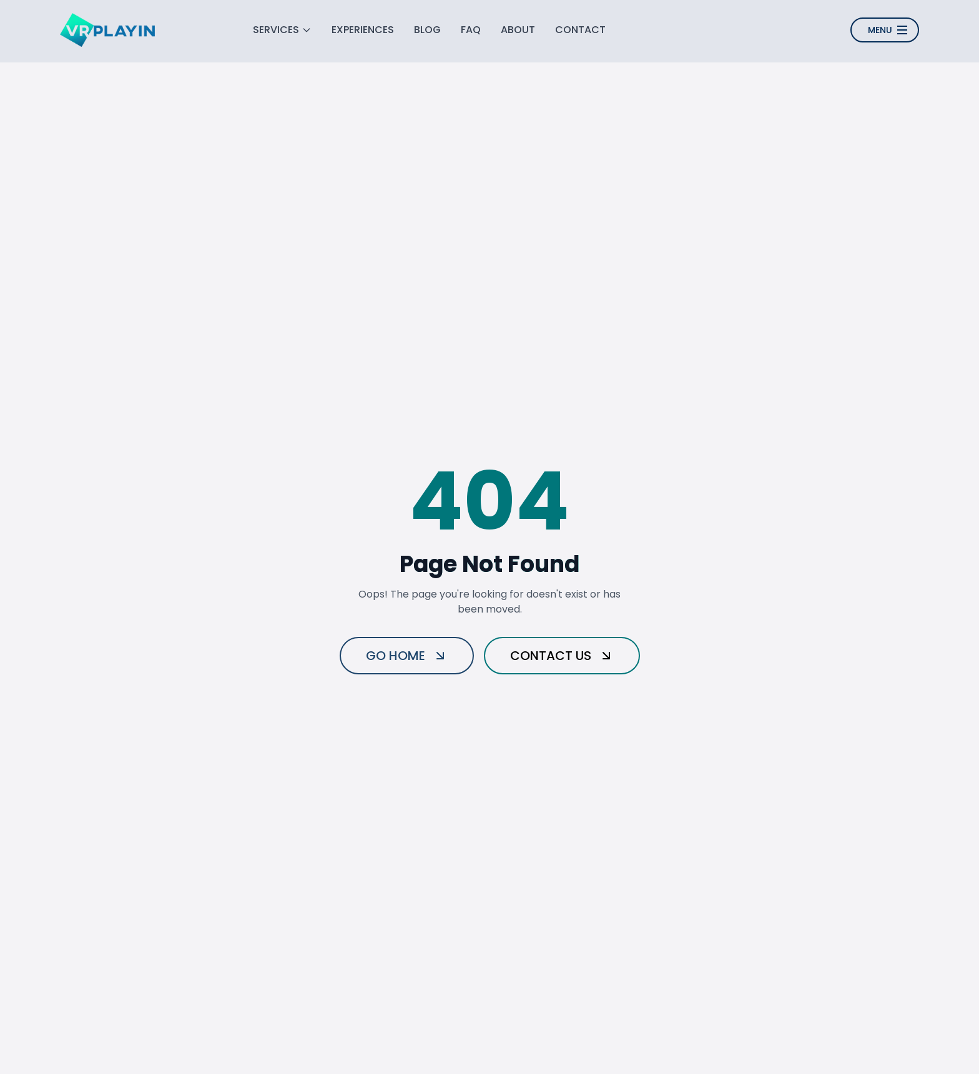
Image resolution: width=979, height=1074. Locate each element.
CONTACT (580, 29)
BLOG (427, 29)
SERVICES (282, 29)
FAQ (471, 29)
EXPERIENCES (363, 29)
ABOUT (518, 29)
